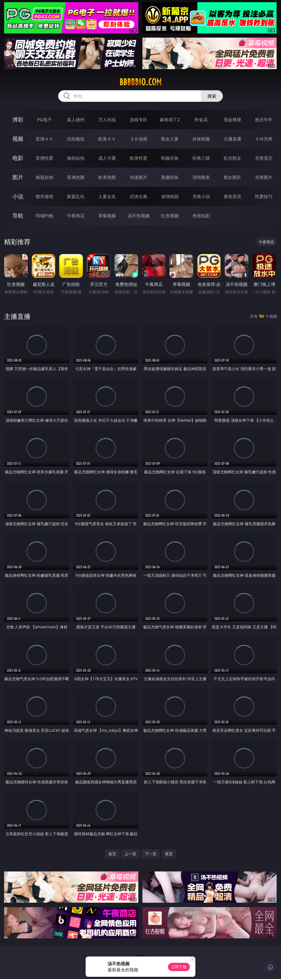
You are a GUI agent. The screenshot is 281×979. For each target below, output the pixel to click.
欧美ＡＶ (107, 139)
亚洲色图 (76, 177)
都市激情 (44, 196)
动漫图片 (138, 177)
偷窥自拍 (44, 177)
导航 (17, 215)
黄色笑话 (232, 196)
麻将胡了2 (170, 120)
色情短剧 (201, 216)
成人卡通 (107, 158)
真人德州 (76, 120)
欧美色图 (107, 177)
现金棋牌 (232, 120)
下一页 (150, 853)
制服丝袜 (170, 158)
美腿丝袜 (170, 177)
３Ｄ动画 (138, 139)
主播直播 (232, 139)
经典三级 (201, 158)
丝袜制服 (201, 139)
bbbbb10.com (140, 82)
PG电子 (44, 120)
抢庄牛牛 (263, 120)
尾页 (169, 853)
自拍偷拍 (76, 139)
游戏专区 (138, 120)
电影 (17, 158)
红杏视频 (170, 216)
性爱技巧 (263, 196)
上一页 (130, 853)
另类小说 (201, 196)
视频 (17, 138)
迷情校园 (170, 196)
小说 (17, 196)
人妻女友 (107, 196)
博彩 (17, 119)
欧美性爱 (138, 158)
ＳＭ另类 (263, 139)
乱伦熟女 (232, 158)
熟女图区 (232, 177)
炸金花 (201, 120)
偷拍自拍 (76, 158)
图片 (17, 177)
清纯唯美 (201, 177)
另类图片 (263, 177)
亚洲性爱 (44, 158)
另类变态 (263, 158)
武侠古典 (138, 196)
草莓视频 (107, 216)
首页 (112, 853)
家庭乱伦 (76, 196)
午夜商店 (76, 216)
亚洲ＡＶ (44, 139)
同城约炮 (44, 216)
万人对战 (107, 120)
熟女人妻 (170, 139)
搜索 (211, 96)
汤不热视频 (139, 216)
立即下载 (179, 966)
